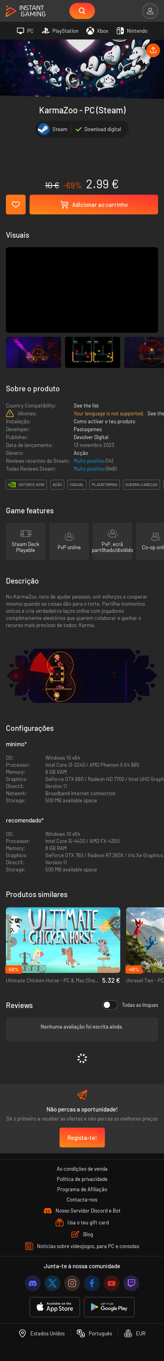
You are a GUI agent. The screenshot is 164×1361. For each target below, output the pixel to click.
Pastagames (88, 429)
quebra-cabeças (141, 484)
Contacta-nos (82, 1199)
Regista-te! (82, 1137)
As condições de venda (82, 1169)
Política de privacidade (82, 1179)
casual (77, 484)
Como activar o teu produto (104, 421)
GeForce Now (32, 484)
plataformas (104, 484)
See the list (86, 405)
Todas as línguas (130, 1005)
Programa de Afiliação (82, 1189)
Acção (81, 453)
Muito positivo (90, 461)
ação (57, 484)
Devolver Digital (91, 437)
